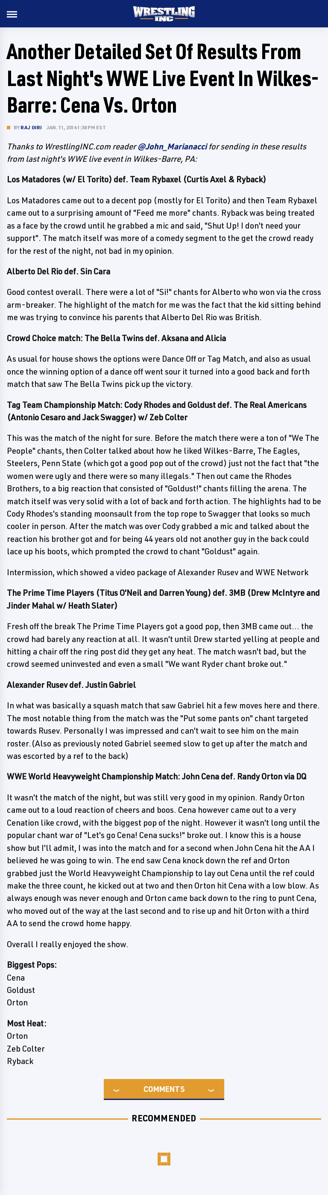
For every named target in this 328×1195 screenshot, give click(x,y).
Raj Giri (31, 127)
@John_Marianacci (172, 146)
